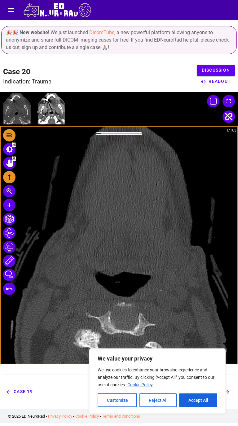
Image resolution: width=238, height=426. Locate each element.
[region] (157, 381)
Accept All (198, 400)
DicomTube (101, 32)
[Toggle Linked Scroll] (229, 116)
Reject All (158, 400)
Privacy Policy (60, 416)
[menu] (11, 9)
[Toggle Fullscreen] (229, 101)
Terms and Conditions (121, 416)
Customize (117, 400)
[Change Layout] (213, 101)
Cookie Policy (140, 384)
